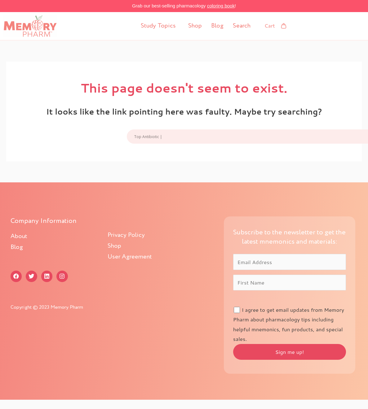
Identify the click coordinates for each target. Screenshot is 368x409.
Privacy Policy (126, 235)
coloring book (221, 5)
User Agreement (130, 257)
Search (242, 26)
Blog (217, 26)
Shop (195, 26)
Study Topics (158, 26)
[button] (160, 26)
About (19, 236)
